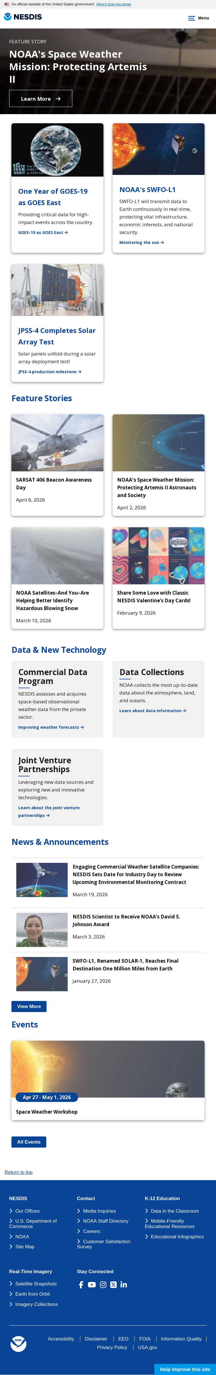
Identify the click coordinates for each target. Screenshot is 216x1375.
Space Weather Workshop (46, 1112)
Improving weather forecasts (51, 727)
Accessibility (61, 1339)
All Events (31, 1142)
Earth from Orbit (32, 1294)
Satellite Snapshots (36, 1284)
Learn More (41, 98)
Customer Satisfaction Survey (103, 1244)
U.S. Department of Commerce (33, 1223)
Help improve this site (185, 1369)
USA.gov (147, 1347)
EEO (123, 1339)
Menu (197, 18)
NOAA (22, 1236)
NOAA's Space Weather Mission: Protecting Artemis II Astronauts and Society (156, 487)
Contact (86, 1198)
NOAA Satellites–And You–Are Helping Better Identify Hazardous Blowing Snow (52, 600)
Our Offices (27, 1211)
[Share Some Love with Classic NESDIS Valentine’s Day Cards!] (159, 555)
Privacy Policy (112, 1347)
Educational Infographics (177, 1236)
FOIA (144, 1339)
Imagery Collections (36, 1304)
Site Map (25, 1246)
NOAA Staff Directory (106, 1221)
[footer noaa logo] (18, 1344)
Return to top (19, 1172)
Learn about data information (152, 710)
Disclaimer (96, 1339)
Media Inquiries (99, 1211)
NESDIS (18, 1198)
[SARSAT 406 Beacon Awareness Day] (57, 442)
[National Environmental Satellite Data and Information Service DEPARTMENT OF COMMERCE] (21, 17)
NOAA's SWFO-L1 (147, 189)
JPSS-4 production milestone (53, 371)
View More (32, 1006)
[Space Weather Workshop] (108, 1069)
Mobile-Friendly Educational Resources (170, 1223)
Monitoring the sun (145, 242)
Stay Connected (95, 1271)
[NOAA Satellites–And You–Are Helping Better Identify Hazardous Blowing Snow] (57, 555)
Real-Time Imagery (30, 1271)
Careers (91, 1231)
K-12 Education (162, 1198)
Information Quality (181, 1339)
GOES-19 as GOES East (46, 232)
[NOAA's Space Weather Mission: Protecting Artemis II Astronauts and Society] (159, 442)
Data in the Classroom (175, 1211)
